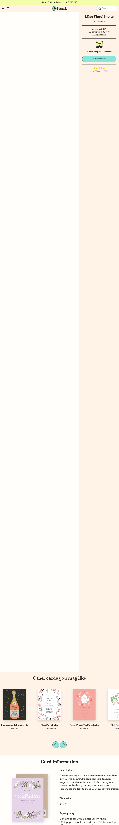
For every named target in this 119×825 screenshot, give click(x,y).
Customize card (99, 59)
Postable (101, 22)
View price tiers (99, 35)
